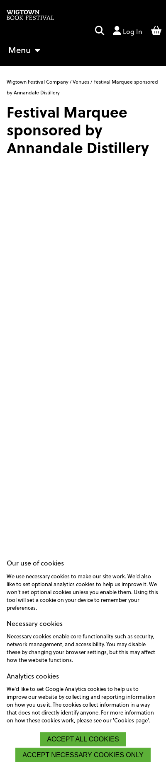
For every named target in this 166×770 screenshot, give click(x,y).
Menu (24, 49)
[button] (99, 31)
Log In (127, 31)
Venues (80, 81)
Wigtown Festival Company (38, 81)
